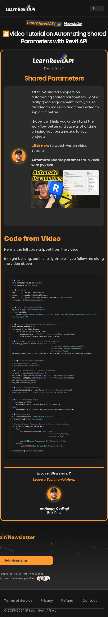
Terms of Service (18, 600)
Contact (89, 600)
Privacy (47, 600)
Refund (67, 600)
